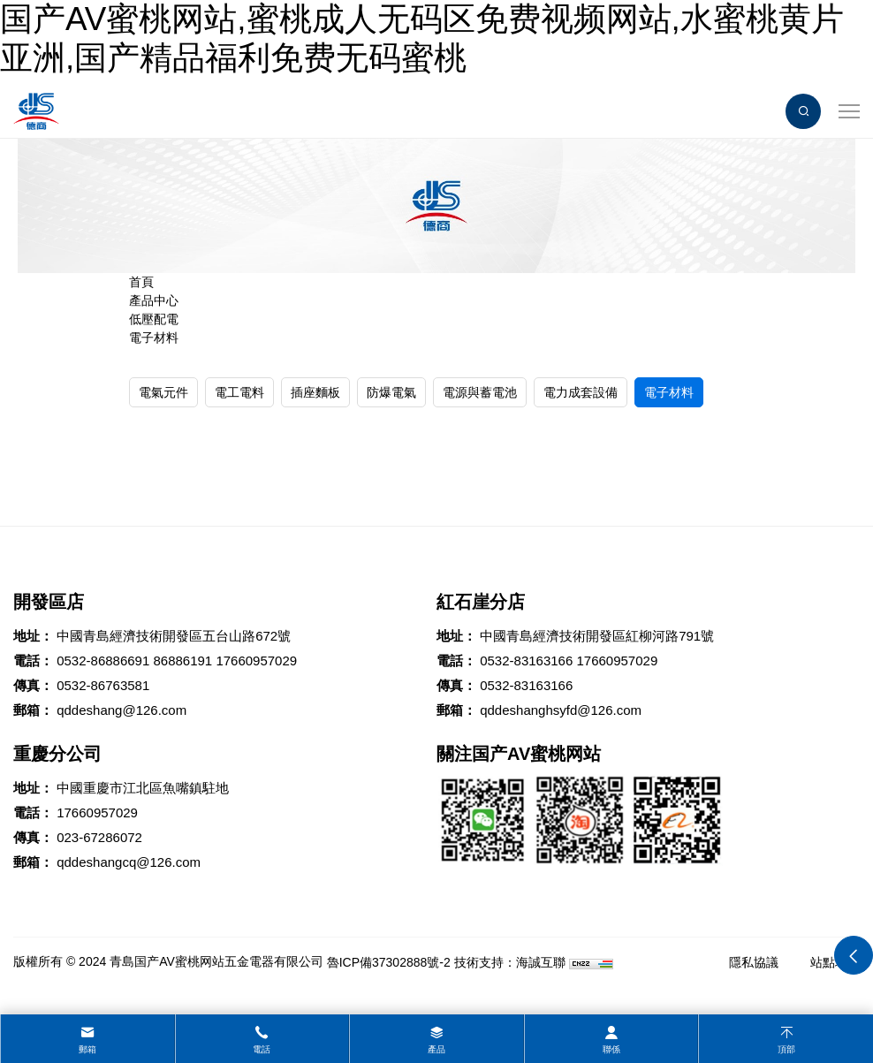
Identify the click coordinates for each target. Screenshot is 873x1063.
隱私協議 (753, 962)
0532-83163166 (526, 660)
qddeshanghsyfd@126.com (560, 710)
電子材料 (153, 337)
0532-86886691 (103, 660)
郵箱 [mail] (87, 1049)
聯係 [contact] (611, 1049)
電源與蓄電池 (480, 392)
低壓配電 (153, 319)
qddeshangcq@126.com (129, 861)
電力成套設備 (580, 392)
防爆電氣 (391, 392)
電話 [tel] (261, 1049)
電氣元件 (163, 392)
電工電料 (239, 392)
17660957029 (256, 660)
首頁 (141, 282)
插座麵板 (315, 392)
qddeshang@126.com (121, 710)
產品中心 (153, 300)
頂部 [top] (786, 1049)
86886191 (182, 660)
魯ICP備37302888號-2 (389, 962)
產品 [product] (436, 1049)
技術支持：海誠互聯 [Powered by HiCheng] (510, 962)
